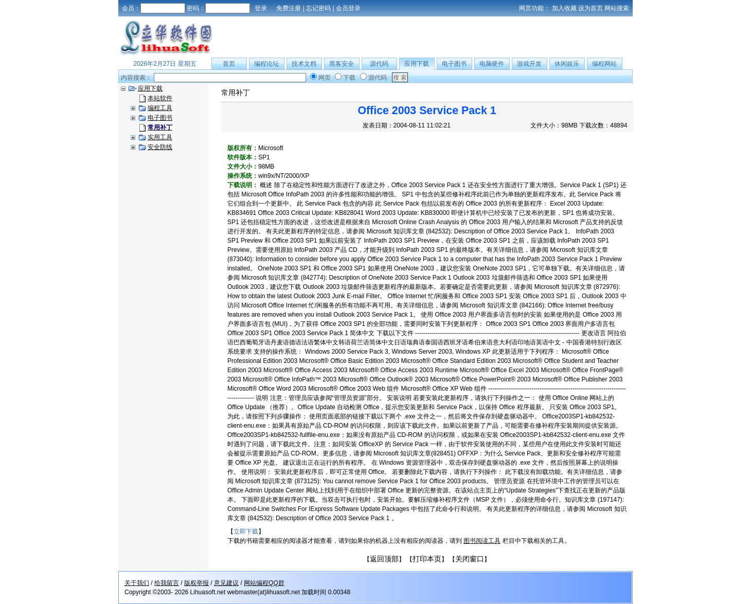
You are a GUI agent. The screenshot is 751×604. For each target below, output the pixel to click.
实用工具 (160, 137)
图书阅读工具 (481, 540)
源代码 (379, 63)
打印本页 (427, 559)
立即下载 (246, 531)
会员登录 (348, 8)
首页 (229, 63)
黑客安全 (341, 63)
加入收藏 (564, 8)
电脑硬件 (491, 63)
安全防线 (160, 147)
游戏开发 (529, 63)
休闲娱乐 (567, 63)
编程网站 (604, 63)
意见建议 (226, 583)
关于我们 (136, 583)
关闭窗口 (469, 559)
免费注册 (288, 8)
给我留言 (166, 583)
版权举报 (196, 583)
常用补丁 (235, 92)
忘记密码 (318, 8)
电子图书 (454, 63)
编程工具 (160, 108)
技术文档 (304, 63)
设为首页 (590, 8)
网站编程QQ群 (264, 583)
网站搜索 (616, 8)
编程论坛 (266, 63)
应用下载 (416, 63)
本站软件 (160, 98)
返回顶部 (384, 559)
